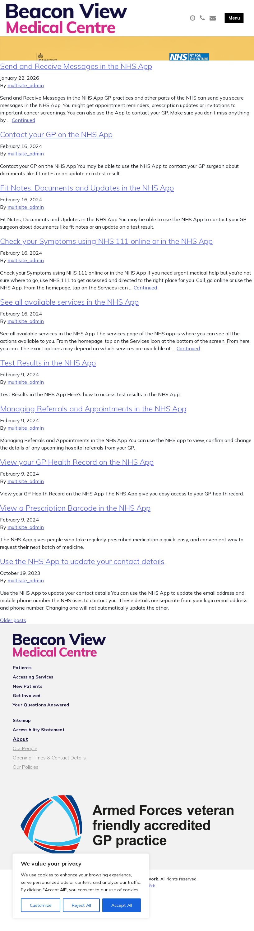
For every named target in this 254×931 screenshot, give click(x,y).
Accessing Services (33, 684)
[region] (80, 886)
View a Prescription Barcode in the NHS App (75, 514)
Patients (22, 674)
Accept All (121, 905)
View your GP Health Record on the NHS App (77, 468)
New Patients (27, 693)
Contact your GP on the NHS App (56, 141)
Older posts (13, 627)
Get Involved (26, 702)
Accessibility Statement (39, 736)
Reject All (81, 905)
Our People (25, 755)
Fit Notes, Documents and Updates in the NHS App (87, 194)
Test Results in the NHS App (48, 369)
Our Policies (26, 774)
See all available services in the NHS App (69, 308)
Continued (23, 127)
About (20, 746)
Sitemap (22, 727)
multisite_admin (25, 92)
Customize (41, 905)
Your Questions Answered (41, 711)
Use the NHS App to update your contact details (82, 568)
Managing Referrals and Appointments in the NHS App (93, 415)
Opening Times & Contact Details (49, 764)
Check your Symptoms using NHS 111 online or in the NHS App (106, 248)
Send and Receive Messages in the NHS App (76, 73)
